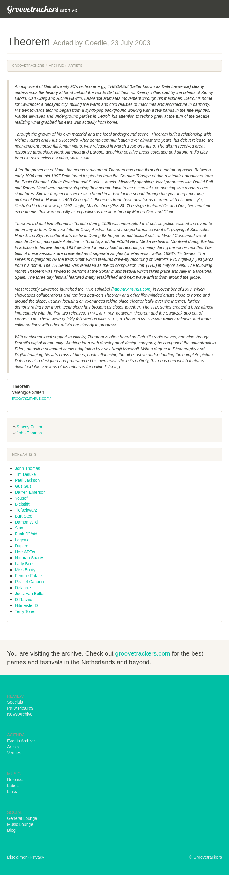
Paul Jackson (27, 480)
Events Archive (21, 740)
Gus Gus (23, 486)
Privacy (37, 857)
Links (12, 791)
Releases (15, 779)
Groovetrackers (28, 65)
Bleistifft (22, 504)
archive (42, 9)
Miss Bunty (25, 569)
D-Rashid (23, 599)
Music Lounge (20, 824)
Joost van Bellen (30, 593)
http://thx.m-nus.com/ (31, 398)
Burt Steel (24, 516)
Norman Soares (29, 557)
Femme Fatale (28, 575)
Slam (19, 528)
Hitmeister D (26, 605)
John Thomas (29, 432)
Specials (15, 702)
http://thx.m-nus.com (131, 289)
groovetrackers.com (142, 653)
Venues (14, 752)
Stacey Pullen (29, 427)
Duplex (21, 545)
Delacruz (23, 587)
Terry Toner (25, 611)
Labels (13, 785)
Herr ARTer (25, 551)
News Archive (20, 714)
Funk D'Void (26, 534)
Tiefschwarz (26, 510)
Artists (75, 65)
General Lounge (22, 818)
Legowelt (23, 540)
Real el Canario (29, 581)
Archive (56, 65)
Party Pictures (20, 708)
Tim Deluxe (25, 474)
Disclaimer (17, 857)
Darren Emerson (30, 492)
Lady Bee (24, 563)
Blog (11, 830)
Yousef (21, 498)
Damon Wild (26, 522)
